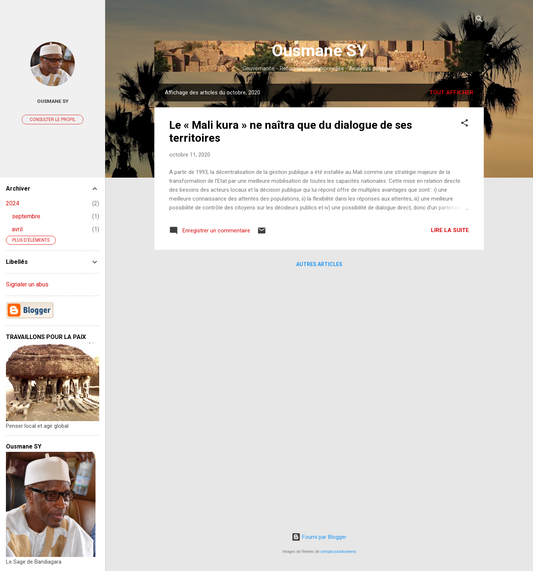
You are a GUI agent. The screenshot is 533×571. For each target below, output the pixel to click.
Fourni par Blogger (319, 537)
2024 (12, 203)
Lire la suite (450, 230)
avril (17, 229)
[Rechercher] (479, 20)
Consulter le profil (53, 119)
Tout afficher (451, 92)
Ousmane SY (319, 50)
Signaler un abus (27, 284)
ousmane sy (52, 101)
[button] (464, 124)
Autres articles (319, 264)
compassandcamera (338, 551)
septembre (26, 216)
